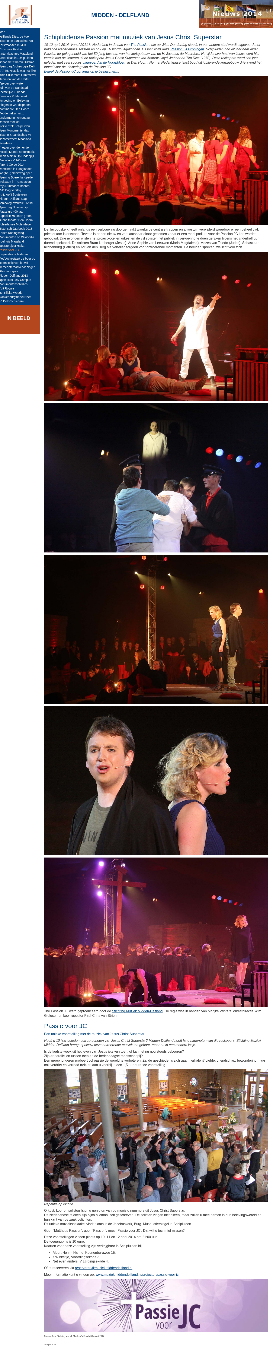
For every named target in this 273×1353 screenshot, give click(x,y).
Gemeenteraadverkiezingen (20, 267)
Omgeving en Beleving (17, 100)
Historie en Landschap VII (19, 40)
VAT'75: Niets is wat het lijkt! (20, 70)
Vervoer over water (14, 83)
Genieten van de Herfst (17, 79)
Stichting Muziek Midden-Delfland (140, 999)
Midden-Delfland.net (66, 1346)
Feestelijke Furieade (15, 92)
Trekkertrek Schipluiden (17, 126)
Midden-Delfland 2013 (16, 275)
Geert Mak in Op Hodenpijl (19, 156)
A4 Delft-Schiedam (14, 301)
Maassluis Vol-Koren (15, 160)
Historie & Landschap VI (18, 134)
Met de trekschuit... (14, 113)
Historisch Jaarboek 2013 (18, 228)
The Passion (143, 45)
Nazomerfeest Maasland (18, 139)
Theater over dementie (17, 147)
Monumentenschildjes (16, 284)
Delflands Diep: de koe (17, 36)
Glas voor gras (11, 271)
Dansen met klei (12, 122)
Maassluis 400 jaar (14, 211)
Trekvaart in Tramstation (18, 181)
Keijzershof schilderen (16, 254)
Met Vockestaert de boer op (20, 258)
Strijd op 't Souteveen (16, 194)
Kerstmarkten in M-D (15, 45)
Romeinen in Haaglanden (18, 169)
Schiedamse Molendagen (18, 224)
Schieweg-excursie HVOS (19, 203)
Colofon (90, 1346)
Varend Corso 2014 (14, 164)
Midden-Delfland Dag (16, 198)
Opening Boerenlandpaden (19, 177)
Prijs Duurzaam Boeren (17, 186)
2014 (5, 32)
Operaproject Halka (15, 245)
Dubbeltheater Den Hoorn (19, 220)
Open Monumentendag (17, 130)
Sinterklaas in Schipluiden (19, 58)
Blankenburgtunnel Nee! (18, 297)
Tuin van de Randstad (16, 87)
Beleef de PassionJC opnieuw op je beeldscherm (84, 71)
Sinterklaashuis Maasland (19, 53)
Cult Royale (9, 288)
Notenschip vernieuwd (16, 262)
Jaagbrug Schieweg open (18, 173)
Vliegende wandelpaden (17, 105)
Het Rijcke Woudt (13, 292)
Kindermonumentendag (17, 117)
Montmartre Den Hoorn (17, 109)
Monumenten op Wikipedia (19, 237)
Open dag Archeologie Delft (20, 66)
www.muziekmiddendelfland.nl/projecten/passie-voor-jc (140, 1260)
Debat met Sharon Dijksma (19, 62)
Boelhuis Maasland (14, 241)
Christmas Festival (14, 49)
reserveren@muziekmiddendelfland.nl (106, 1254)
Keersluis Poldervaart (16, 96)
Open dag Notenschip (16, 207)
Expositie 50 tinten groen (18, 216)
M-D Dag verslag (13, 190)
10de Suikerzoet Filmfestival (20, 75)
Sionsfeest (9, 143)
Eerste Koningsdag (14, 233)
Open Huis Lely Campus (18, 280)
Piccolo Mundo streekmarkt (20, 151)
